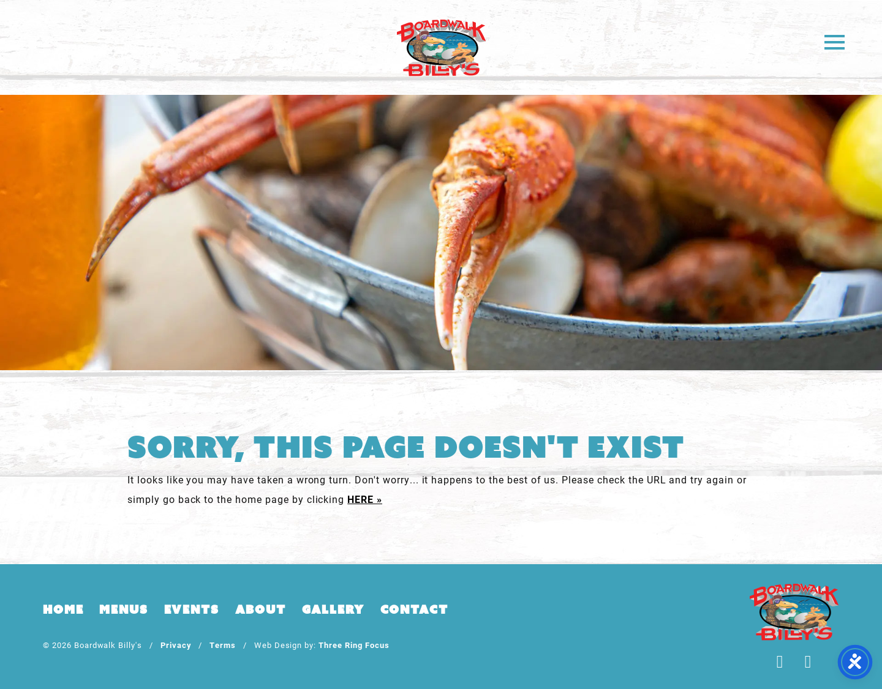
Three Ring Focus (353, 644)
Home (63, 609)
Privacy (176, 644)
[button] (834, 41)
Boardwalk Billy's (441, 47)
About (260, 609)
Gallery (333, 609)
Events (191, 609)
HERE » (364, 499)
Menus (123, 609)
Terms (222, 644)
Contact (414, 609)
